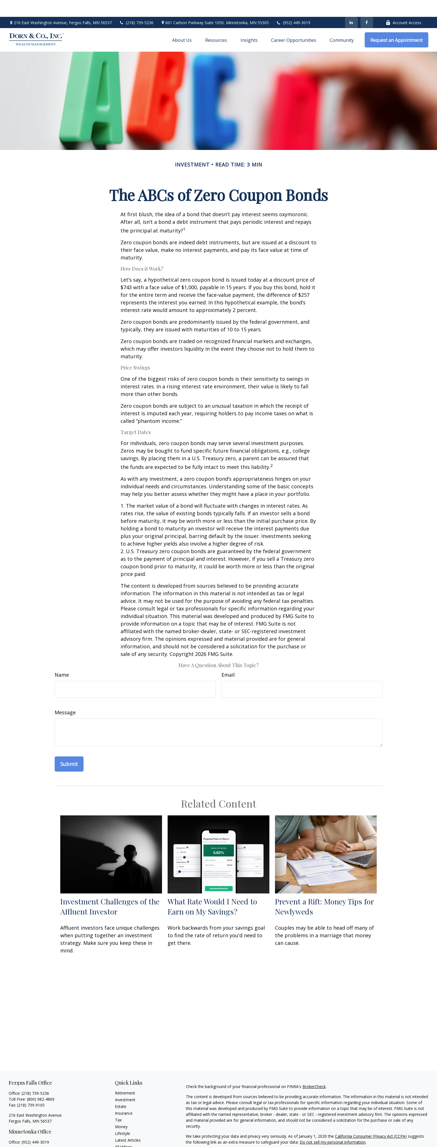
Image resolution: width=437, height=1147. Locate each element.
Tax (118, 1103)
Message (65, 695)
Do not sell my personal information (333, 1125)
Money (121, 1109)
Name (62, 658)
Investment (125, 1083)
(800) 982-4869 (40, 1082)
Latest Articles (128, 1123)
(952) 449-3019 (296, 5)
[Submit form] (69, 747)
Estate (120, 1089)
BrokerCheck (314, 1069)
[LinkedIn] (351, 5)
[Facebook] (366, 5)
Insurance (124, 1096)
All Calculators (127, 1136)
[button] (182, 23)
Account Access (403, 5)
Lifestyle (122, 1116)
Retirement (125, 1076)
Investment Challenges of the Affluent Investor (109, 889)
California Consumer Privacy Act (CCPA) (371, 1119)
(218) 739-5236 (136, 5)
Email (228, 658)
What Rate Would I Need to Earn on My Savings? (212, 889)
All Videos (123, 1130)
